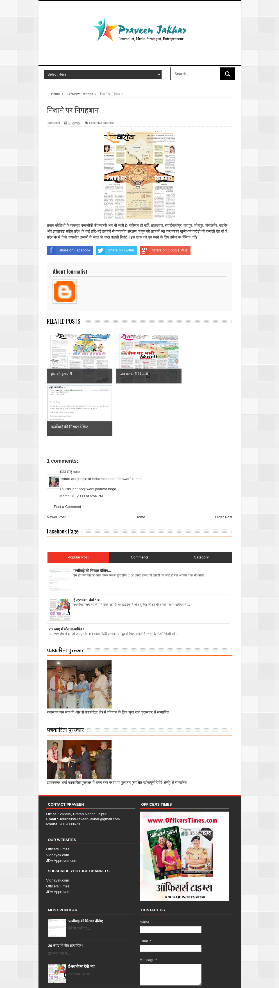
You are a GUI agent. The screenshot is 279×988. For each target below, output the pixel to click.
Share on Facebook (68, 250)
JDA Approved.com (62, 808)
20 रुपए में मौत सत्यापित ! (65, 893)
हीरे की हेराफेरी (77, 938)
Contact (199, 978)
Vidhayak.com (57, 802)
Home (140, 464)
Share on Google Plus (163, 250)
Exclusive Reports (101, 122)
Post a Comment (67, 454)
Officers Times (58, 796)
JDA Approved (57, 839)
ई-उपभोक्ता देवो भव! (82, 914)
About (182, 978)
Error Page (220, 978)
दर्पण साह (66, 419)
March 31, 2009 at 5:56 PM (81, 443)
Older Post (223, 464)
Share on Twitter (115, 250)
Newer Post (56, 464)
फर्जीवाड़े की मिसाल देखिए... (87, 868)
